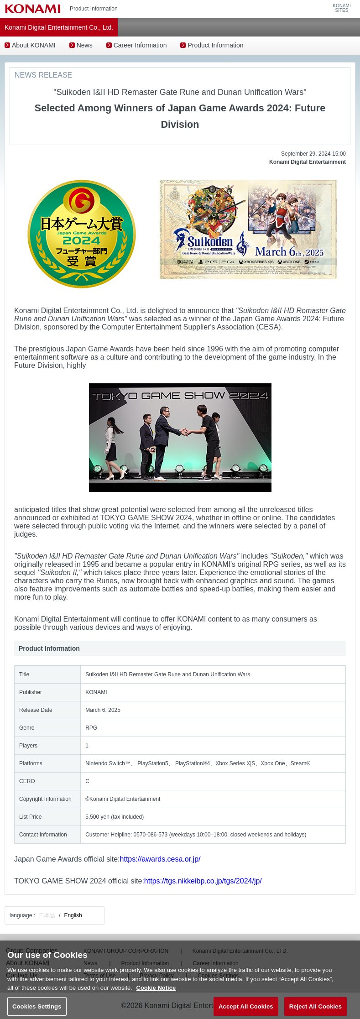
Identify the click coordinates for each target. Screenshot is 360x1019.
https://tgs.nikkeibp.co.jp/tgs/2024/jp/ (203, 881)
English (73, 915)
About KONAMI (34, 45)
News (85, 45)
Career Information (140, 45)
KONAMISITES (341, 8)
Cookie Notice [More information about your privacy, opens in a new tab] (156, 992)
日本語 (47, 915)
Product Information (215, 45)
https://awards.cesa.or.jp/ (160, 859)
